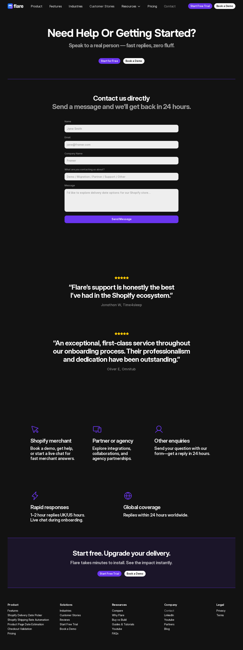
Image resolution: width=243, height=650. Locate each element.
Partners (169, 624)
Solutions (66, 605)
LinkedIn (169, 615)
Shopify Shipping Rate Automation (28, 619)
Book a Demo (68, 628)
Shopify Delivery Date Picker (25, 615)
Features (55, 6)
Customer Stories (102, 6)
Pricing (152, 6)
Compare (117, 610)
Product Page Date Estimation (26, 624)
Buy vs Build (119, 619)
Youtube (117, 628)
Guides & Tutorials (123, 624)
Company (170, 605)
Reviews (65, 619)
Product (36, 6)
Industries (76, 6)
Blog (167, 628)
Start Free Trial (69, 624)
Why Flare (118, 615)
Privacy (221, 610)
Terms (220, 615)
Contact (170, 6)
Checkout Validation (20, 628)
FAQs (115, 633)
